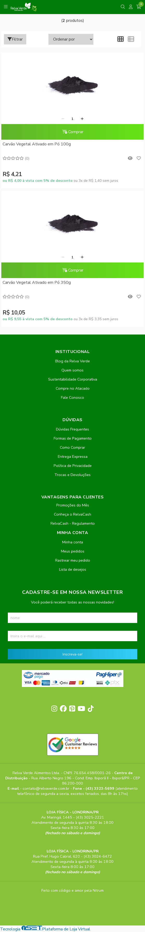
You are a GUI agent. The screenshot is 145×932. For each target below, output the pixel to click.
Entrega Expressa (72, 456)
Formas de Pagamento (73, 438)
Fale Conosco (72, 397)
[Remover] (63, 118)
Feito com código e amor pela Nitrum (72, 890)
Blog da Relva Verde (72, 361)
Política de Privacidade (73, 465)
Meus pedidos (72, 551)
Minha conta (72, 542)
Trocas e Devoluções (72, 474)
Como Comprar (72, 447)
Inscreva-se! (72, 654)
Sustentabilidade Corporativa (72, 379)
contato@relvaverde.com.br (46, 788)
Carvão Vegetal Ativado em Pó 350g (37, 282)
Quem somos (72, 370)
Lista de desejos (72, 569)
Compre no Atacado (73, 388)
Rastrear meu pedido (72, 560)
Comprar (72, 132)
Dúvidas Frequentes (72, 429)
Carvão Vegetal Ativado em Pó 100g (37, 144)
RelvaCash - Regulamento (73, 523)
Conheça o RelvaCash (72, 514)
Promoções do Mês (72, 505)
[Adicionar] (82, 118)
